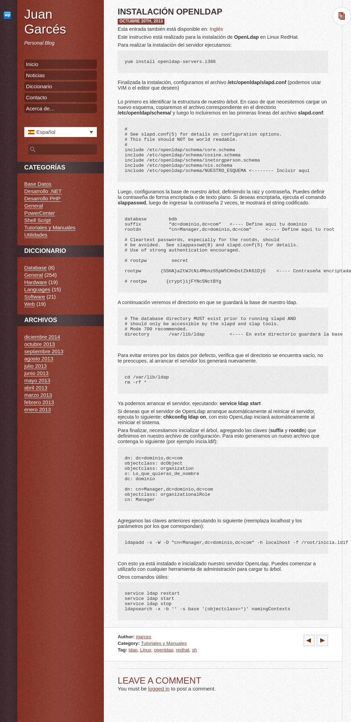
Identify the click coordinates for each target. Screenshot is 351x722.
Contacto (36, 97)
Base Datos (38, 184)
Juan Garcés (45, 21)
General (33, 206)
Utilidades (35, 235)
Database (35, 268)
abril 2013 (35, 388)
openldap (163, 649)
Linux (146, 649)
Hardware (35, 282)
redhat (182, 649)
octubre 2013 (39, 344)
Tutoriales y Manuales (164, 643)
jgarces (143, 636)
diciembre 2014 (42, 337)
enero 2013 (37, 409)
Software (34, 297)
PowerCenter (39, 213)
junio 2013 (36, 373)
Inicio (32, 64)
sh (194, 649)
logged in (159, 689)
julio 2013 (35, 366)
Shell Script (37, 220)
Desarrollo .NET (43, 191)
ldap (132, 649)
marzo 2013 (38, 395)
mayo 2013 (37, 380)
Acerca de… (40, 108)
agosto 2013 (38, 359)
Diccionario (39, 86)
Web (29, 304)
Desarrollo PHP (42, 198)
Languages (37, 289)
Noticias (35, 75)
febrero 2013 (39, 402)
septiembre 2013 (43, 351)
